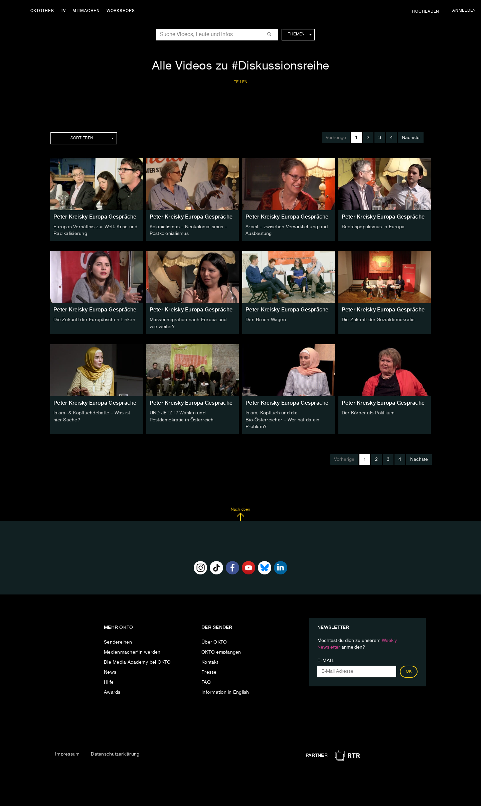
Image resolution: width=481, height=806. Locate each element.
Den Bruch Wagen (266, 319)
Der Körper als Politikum (368, 412)
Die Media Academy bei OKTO (137, 660)
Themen (300, 34)
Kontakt (209, 660)
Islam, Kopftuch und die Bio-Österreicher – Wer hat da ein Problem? (282, 419)
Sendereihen (118, 640)
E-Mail (325, 659)
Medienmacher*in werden (132, 650)
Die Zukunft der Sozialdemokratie (378, 319)
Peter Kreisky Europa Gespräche (95, 217)
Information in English (225, 690)
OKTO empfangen (221, 650)
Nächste (411, 137)
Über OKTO (214, 640)
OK (409, 670)
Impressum (67, 753)
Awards (112, 690)
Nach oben (240, 512)
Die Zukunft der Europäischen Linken (94, 319)
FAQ (206, 680)
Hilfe (109, 680)
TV (64, 10)
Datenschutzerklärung (115, 753)
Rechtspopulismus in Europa (373, 227)
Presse (209, 670)
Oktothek (43, 10)
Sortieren (92, 138)
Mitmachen (88, 10)
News (110, 670)
